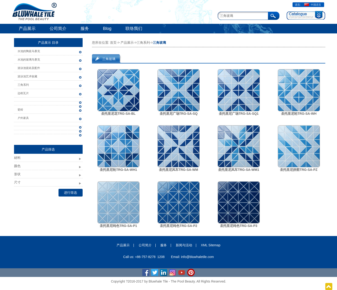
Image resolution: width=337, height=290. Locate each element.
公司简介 (58, 28)
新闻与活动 (184, 245)
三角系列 (23, 84)
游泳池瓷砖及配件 (29, 68)
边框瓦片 (23, 93)
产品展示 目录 (48, 42)
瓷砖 (20, 109)
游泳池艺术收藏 (27, 76)
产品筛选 (48, 149)
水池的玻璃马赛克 (29, 59)
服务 (85, 28)
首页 (113, 42)
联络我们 (133, 28)
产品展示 (27, 28)
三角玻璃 (108, 59)
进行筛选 (70, 192)
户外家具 (23, 118)
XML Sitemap (210, 245)
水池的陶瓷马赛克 (29, 51)
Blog (107, 28)
